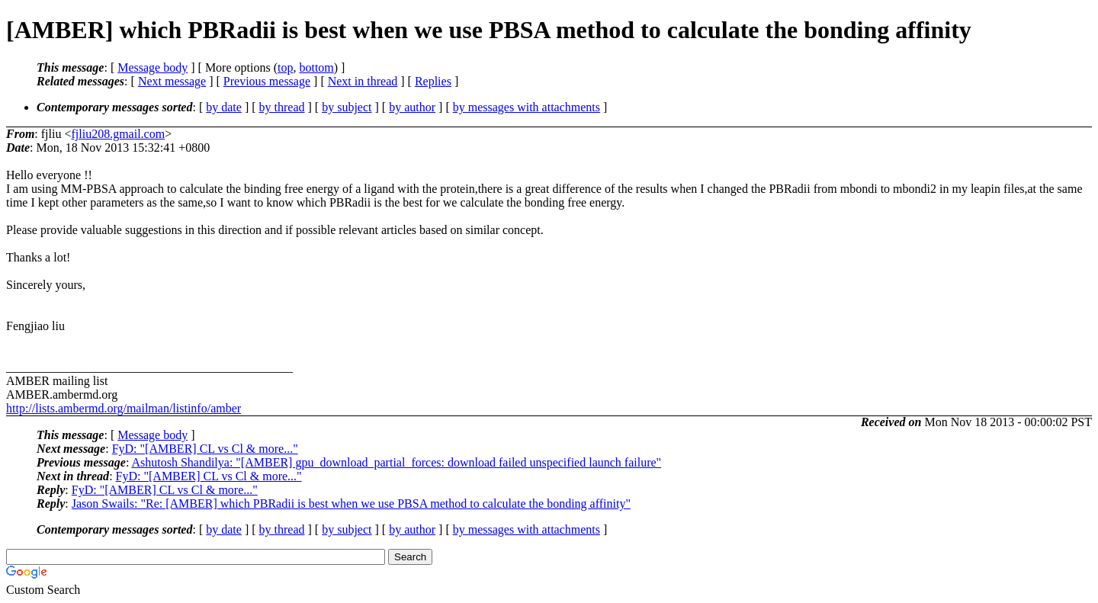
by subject (346, 107)
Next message (172, 81)
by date (224, 107)
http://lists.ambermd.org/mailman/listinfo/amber (123, 408)
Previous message (266, 81)
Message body (152, 67)
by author (412, 107)
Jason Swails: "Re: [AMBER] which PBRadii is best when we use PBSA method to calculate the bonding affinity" (351, 503)
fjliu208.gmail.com (118, 133)
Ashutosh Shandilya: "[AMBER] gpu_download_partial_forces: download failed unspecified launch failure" (396, 462)
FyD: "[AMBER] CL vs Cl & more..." (205, 448)
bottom (316, 67)
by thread (282, 107)
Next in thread (363, 81)
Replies (433, 81)
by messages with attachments (526, 107)
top (285, 67)
